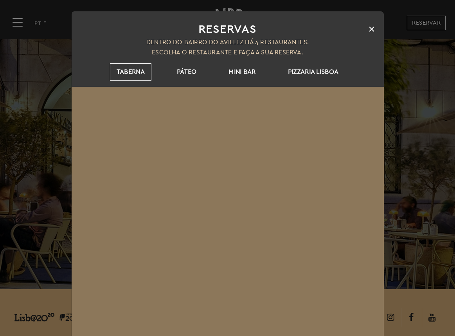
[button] (15, 320)
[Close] (372, 29)
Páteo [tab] (187, 72)
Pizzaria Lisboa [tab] (313, 72)
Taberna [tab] (131, 72)
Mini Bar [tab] (241, 72)
